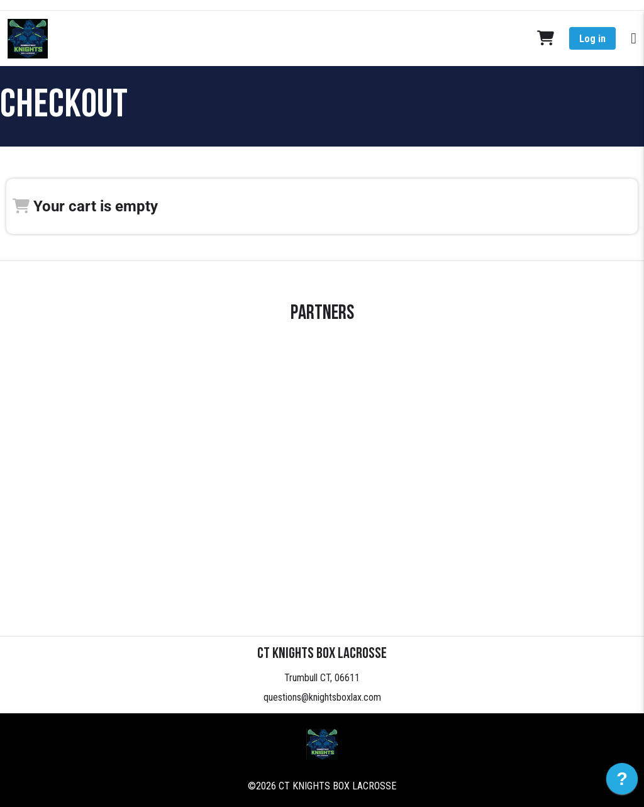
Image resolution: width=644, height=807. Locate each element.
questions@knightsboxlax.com (322, 697)
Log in (592, 39)
